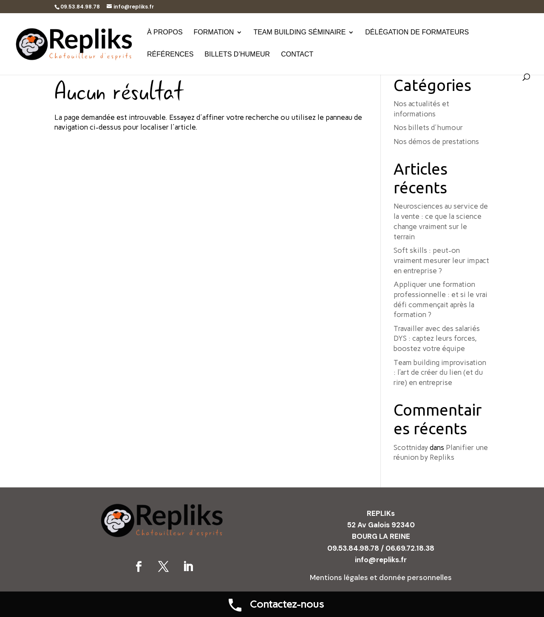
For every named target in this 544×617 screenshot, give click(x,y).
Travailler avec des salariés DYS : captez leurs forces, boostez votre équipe (437, 338)
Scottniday (411, 447)
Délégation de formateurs (417, 32)
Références (170, 54)
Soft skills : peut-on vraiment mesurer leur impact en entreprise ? (441, 260)
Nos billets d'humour (428, 127)
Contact (297, 54)
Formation (214, 32)
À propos (165, 32)
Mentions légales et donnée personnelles (381, 577)
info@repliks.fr (381, 559)
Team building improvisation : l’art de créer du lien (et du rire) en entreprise (440, 372)
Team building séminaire (299, 32)
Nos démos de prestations (436, 141)
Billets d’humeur (237, 54)
